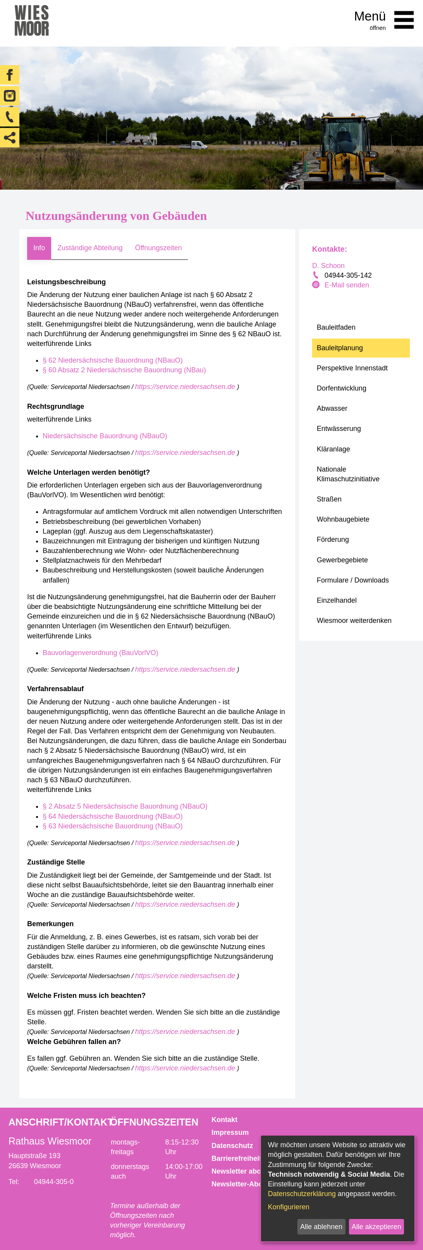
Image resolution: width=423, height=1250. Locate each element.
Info (39, 248)
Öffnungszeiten (158, 248)
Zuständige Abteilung (90, 248)
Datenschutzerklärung (302, 1194)
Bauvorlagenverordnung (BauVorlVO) (100, 653)
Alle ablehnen (321, 1227)
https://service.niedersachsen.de (186, 387)
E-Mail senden (347, 285)
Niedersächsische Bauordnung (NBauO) (105, 436)
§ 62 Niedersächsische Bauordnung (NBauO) (113, 360)
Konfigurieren (288, 1207)
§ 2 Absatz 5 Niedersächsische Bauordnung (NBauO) (125, 806)
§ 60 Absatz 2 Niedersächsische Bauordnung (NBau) (124, 370)
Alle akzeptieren (376, 1227)
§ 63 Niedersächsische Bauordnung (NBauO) (113, 826)
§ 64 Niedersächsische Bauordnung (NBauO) (113, 816)
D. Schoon (328, 266)
